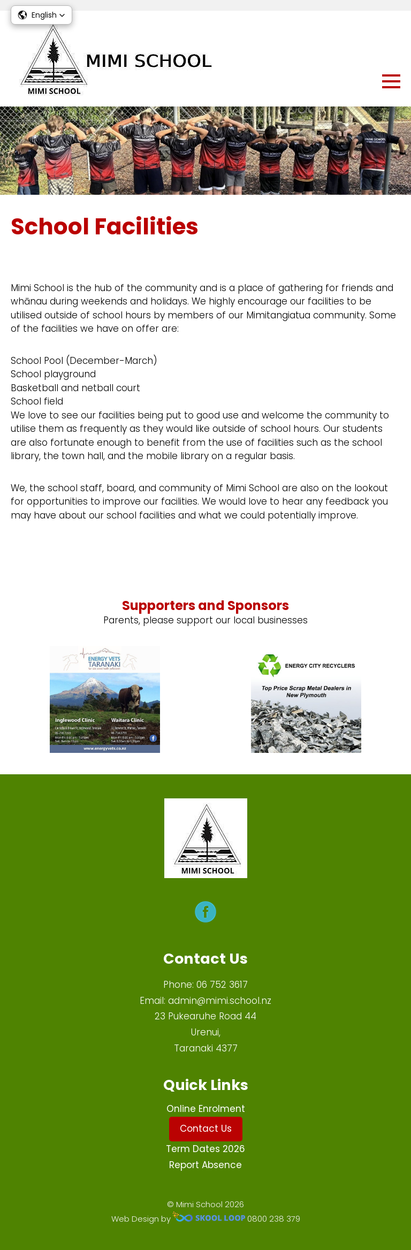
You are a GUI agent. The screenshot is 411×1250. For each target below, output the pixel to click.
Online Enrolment (205, 1108)
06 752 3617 (222, 984)
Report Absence (205, 1164)
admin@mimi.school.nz (219, 1000)
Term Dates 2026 (205, 1148)
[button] (41, 15)
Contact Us (206, 1128)
